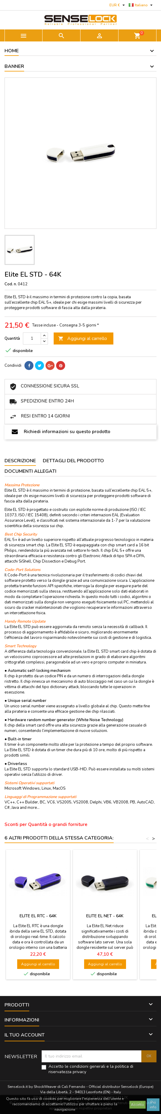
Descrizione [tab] (20, 460)
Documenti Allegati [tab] (30, 471)
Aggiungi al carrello (82, 338)
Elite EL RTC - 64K (38, 916)
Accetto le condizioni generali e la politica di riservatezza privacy (91, 1069)
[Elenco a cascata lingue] (141, 5)
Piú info (153, 1104)
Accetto (137, 1104)
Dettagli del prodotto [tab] (73, 460)
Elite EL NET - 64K (105, 916)
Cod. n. (11, 284)
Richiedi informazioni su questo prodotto (61, 432)
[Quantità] (32, 338)
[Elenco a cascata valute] (117, 5)
